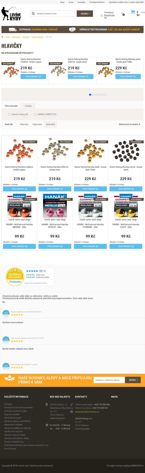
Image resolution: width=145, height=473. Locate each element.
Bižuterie (26, 37)
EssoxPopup (10, 448)
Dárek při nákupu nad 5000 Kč (17, 421)
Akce (8, 37)
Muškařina (16, 37)
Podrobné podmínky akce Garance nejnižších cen (26, 445)
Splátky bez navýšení (13, 431)
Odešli (132, 380)
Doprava (33, 29)
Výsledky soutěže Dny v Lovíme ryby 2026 (126, 2)
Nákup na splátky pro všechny (17, 428)
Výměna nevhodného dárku (16, 438)
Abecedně (50, 124)
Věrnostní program (104, 29)
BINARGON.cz (137, 466)
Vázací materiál (37, 37)
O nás (71, 2)
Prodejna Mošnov (97, 2)
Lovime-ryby (14, 13)
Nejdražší (24, 124)
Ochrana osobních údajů (15, 411)
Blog (62, 2)
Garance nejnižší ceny (14, 442)
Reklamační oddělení (13, 425)
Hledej (84, 14)
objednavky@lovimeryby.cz (87, 411)
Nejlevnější (37, 124)
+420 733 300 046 (102, 404)
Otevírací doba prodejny (15, 435)
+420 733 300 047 (100, 408)
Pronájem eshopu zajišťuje (119, 466)
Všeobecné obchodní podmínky (18, 407)
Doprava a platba (12, 414)
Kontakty (81, 2)
